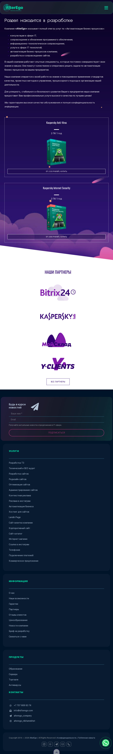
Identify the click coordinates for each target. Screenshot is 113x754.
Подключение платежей (21, 555)
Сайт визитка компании (21, 523)
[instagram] (44, 744)
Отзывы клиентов (17, 615)
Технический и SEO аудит (22, 468)
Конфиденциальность (67, 738)
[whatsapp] (50, 744)
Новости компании (18, 625)
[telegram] (56, 744)
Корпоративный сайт (19, 528)
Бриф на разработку (19, 631)
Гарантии (13, 604)
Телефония (14, 550)
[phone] (69, 744)
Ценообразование (18, 620)
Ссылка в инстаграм (19, 544)
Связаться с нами (17, 636)
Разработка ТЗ (16, 463)
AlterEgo (33, 738)
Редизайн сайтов (17, 479)
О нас (12, 593)
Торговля (13, 679)
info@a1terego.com (23, 710)
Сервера (13, 674)
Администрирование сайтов (23, 490)
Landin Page (15, 517)
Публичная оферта (86, 738)
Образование (15, 669)
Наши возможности (19, 598)
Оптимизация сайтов (19, 484)
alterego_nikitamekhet (24, 721)
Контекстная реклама (20, 495)
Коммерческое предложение (23, 561)
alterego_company (23, 716)
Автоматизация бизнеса (21, 506)
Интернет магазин (18, 539)
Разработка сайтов (19, 474)
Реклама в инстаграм (19, 501)
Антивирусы (15, 685)
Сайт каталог (15, 533)
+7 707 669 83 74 (22, 705)
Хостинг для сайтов (19, 512)
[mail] (62, 744)
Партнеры (14, 609)
